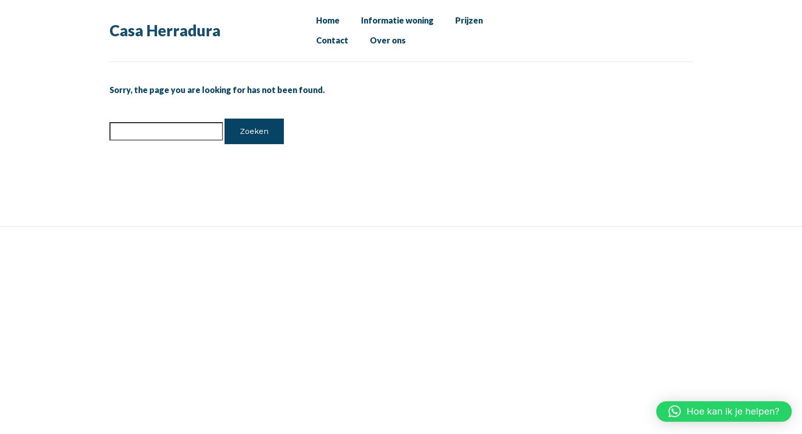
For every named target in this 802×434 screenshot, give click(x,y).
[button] (724, 411)
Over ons (383, 47)
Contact (330, 47)
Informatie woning (394, 22)
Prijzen (465, 22)
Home (326, 22)
